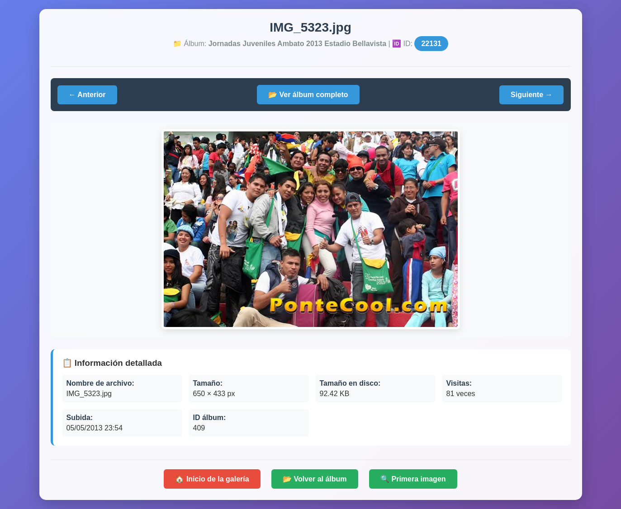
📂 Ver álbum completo (308, 94)
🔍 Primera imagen (413, 479)
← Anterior (87, 94)
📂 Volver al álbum (315, 479)
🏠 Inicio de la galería (212, 479)
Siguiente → (531, 94)
